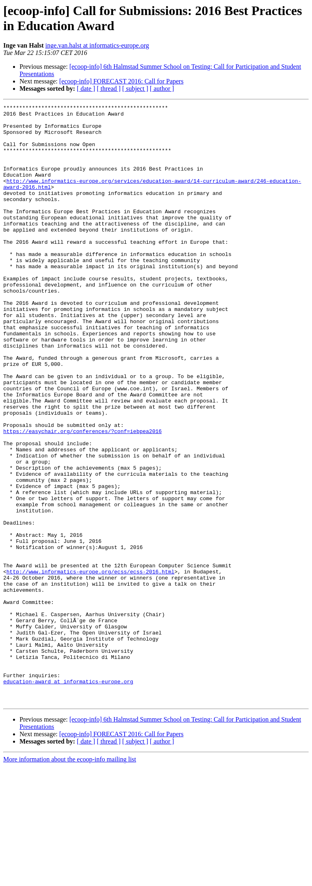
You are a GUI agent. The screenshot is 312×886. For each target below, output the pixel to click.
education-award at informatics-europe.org (68, 797)
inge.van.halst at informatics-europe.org (97, 45)
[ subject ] (135, 88)
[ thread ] (109, 88)
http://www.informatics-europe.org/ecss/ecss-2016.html (90, 665)
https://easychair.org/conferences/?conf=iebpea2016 (82, 497)
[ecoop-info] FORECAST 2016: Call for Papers (121, 81)
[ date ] (86, 88)
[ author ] (162, 88)
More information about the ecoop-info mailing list (69, 878)
